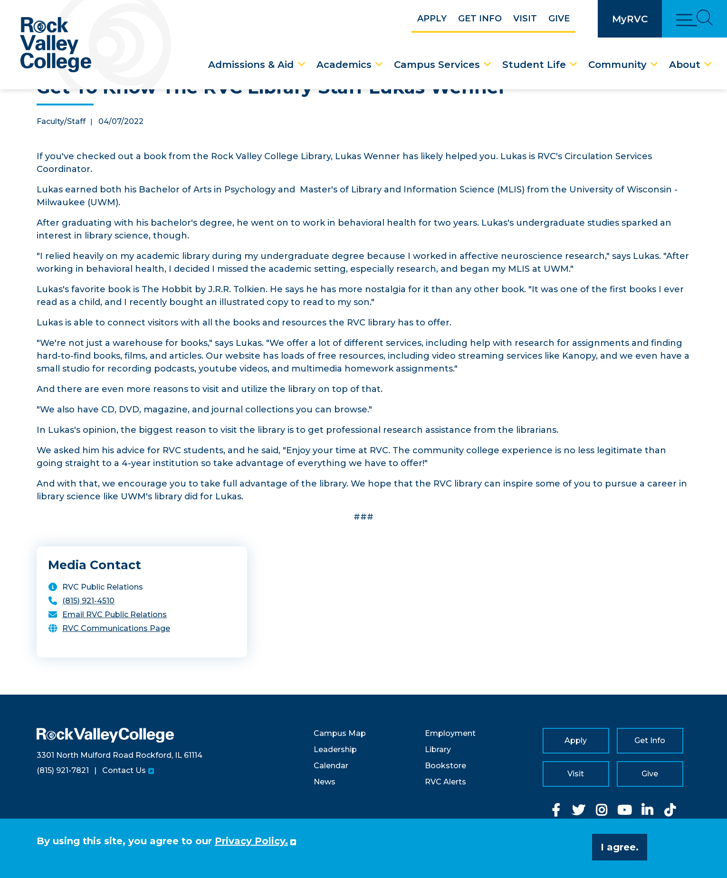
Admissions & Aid (251, 64)
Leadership (335, 749)
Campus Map (340, 733)
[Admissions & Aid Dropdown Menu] (302, 64)
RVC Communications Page (116, 628)
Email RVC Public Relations (114, 614)
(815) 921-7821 (63, 770)
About (684, 64)
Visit (525, 18)
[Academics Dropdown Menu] (379, 64)
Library (438, 749)
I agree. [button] (620, 847)
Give (559, 18)
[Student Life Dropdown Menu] (573, 64)
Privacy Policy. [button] (251, 841)
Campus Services (437, 64)
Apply (432, 18)
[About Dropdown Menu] (708, 64)
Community (617, 64)
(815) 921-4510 (88, 600)
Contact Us (124, 770)
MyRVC (630, 19)
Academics (344, 64)
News (324, 781)
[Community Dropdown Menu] (654, 64)
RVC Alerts (445, 781)
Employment (450, 733)
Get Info (480, 18)
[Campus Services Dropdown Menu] (487, 64)
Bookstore (445, 765)
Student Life (534, 64)
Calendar (331, 765)
